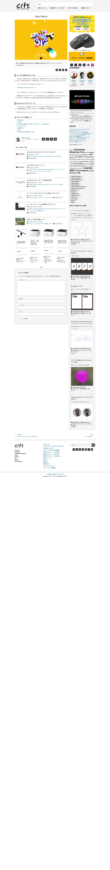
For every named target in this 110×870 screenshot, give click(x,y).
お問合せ (45, 462)
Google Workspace (42, 208)
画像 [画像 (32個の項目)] (92, 170)
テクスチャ (77, 388)
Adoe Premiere (75, 181)
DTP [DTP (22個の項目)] (73, 150)
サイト (21, 311)
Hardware (74, 197)
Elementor (21, 120)
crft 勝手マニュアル (48, 448)
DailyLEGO (17, 452)
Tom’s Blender (18, 461)
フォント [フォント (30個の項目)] (88, 166)
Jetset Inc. (17, 450)
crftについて (46, 444)
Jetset (53, 476)
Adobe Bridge (74, 183)
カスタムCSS (57, 156)
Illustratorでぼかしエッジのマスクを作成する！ (82, 398)
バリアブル (40, 171)
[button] (57, 70)
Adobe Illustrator (33, 182)
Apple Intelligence (83, 117)
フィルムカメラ (38, 223)
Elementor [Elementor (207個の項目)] (79, 149)
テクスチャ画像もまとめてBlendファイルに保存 (82, 361)
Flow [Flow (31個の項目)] (85, 152)
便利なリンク (46, 464)
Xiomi (21, 260)
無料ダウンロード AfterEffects (51, 456)
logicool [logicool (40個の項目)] (92, 152)
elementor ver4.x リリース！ (36, 165)
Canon (34, 259)
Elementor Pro (50, 156)
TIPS (73, 278)
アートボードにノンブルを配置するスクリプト (41, 204)
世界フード (17, 460)
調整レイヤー (48, 223)
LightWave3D (74, 193)
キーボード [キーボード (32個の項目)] (79, 159)
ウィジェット (60, 169)
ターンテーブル (56, 184)
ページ (32, 210)
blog (19, 63)
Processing (74, 198)
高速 (46, 262)
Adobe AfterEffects (76, 179)
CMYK (46, 260)
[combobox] (65, 4)
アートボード (77, 278)
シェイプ (82, 350)
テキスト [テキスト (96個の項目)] (81, 163)
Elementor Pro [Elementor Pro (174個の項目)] (77, 152)
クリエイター (83, 119)
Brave (19, 130)
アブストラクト (41, 197)
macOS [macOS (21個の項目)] (87, 154)
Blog (72, 202)
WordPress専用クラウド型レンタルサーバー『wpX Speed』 (33, 124)
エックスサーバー (22, 126)
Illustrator (74, 350)
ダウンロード (58, 208)
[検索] (93, 445)
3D (49, 63)
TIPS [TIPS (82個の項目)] (91, 154)
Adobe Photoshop (33, 222)
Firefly (44, 184)
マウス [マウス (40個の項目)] (72, 168)
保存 (82, 278)
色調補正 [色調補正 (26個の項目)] (73, 173)
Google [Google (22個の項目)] (88, 152)
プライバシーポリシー (49, 466)
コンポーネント (32, 171)
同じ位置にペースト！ (77, 286)
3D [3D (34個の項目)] (70, 150)
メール (21, 305)
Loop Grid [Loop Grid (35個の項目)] (83, 154)
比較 (90, 120)
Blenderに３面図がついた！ (76, 141)
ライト (21, 262)
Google (35, 197)
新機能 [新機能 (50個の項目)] (84, 171)
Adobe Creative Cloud (34, 184)
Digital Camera (75, 195)
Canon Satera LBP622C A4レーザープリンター (48, 242)
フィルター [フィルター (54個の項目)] (82, 166)
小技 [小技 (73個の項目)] (76, 170)
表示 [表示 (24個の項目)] (76, 173)
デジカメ (30, 223)
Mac (82, 118)
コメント (22, 279)
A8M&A (20, 122)
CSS (38, 156)
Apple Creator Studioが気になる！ (81, 110)
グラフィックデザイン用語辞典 (82, 58)
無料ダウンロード (86, 8)
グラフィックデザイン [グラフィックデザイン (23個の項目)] (86, 159)
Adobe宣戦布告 (85, 116)
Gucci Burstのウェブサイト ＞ (28, 87)
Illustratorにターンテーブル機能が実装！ (40, 180)
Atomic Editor (32, 156)
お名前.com (21, 128)
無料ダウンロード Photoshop (51, 452)
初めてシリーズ (47, 458)
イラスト (49, 184)
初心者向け (74, 242)
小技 (78, 242)
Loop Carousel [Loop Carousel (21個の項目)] (78, 154)
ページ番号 (37, 210)
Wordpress (31, 154)
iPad (75, 118)
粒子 (43, 223)
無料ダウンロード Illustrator (51, 454)
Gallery (45, 460)
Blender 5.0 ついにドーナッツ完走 (78, 140)
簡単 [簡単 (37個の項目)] (71, 173)
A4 (45, 258)
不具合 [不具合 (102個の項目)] (86, 168)
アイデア (53, 63)
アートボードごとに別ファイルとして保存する (82, 252)
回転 (62, 184)
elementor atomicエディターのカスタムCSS (41, 152)
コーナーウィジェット (77, 241)
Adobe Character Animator (78, 186)
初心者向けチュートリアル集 (57, 8)
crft (48, 474)
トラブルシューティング (87, 241)
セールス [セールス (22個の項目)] (72, 161)
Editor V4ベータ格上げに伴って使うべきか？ (80, 137)
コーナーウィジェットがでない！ (80, 211)
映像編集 (86, 120)
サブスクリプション (79, 120)
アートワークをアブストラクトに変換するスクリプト (43, 193)
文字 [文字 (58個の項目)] (80, 171)
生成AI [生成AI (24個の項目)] (90, 170)
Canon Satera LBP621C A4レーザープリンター (62, 242)
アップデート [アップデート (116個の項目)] (80, 156)
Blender (73, 192)
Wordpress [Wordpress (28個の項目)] (72, 157)
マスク (89, 424)
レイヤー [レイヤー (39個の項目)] (81, 168)
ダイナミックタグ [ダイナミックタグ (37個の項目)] (78, 161)
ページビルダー (47, 171)
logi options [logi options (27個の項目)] (72, 154)
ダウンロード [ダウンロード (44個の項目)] (87, 161)
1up (16, 458)
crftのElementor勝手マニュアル (26, 132)
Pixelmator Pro (87, 118)
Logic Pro (79, 118)
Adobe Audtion (75, 185)
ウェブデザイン (58, 63)
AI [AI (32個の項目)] (71, 150)
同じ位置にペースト (84, 313)
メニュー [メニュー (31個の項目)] (76, 168)
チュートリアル (87, 350)
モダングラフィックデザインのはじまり (53, 446)
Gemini (30, 197)
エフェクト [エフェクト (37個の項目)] (74, 159)
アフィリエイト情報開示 (49, 468)
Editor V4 (39, 169)
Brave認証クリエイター (56, 474)
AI (41, 184)
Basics (72, 200)
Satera (59, 261)
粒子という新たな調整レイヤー (36, 219)
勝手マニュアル (42, 8)
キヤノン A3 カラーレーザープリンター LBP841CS (34, 242)
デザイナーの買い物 (73, 8)
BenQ (19, 260)
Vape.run (17, 456)
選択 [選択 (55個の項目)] (79, 173)
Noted (16, 455)
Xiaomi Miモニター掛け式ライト (21, 243)
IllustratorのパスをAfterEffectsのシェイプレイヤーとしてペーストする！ (82, 322)
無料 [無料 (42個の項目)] (87, 171)
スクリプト (49, 197)
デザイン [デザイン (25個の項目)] (86, 164)
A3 (31, 259)
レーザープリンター (34, 261)
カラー (49, 260)
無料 (42, 210)
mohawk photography (20, 453)
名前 (21, 298)
